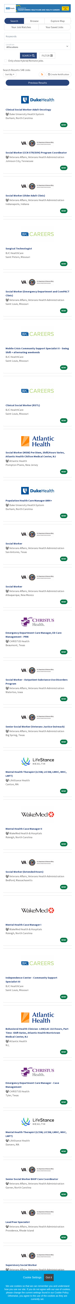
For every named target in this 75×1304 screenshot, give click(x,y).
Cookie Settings (32, 1277)
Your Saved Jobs (54, 27)
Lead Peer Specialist (18, 1222)
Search (14, 21)
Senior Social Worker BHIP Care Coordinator (32, 1179)
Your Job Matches (21, 27)
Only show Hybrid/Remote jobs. (26, 60)
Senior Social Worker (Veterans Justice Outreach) (35, 726)
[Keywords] (37, 36)
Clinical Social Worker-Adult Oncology (28, 109)
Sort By (8, 74)
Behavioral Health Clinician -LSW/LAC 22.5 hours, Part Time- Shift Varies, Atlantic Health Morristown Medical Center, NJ (37, 1032)
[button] (47, 55)
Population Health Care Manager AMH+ (29, 500)
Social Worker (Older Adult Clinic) (25, 195)
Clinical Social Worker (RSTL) (23, 405)
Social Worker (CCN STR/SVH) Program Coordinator (36, 152)
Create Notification (58, 74)
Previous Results (37, 82)
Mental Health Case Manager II (24, 828)
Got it (49, 1277)
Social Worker (14, 543)
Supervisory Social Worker (21, 1265)
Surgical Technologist (19, 248)
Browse (34, 21)
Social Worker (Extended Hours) (24, 871)
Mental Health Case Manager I (23, 924)
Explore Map (58, 21)
